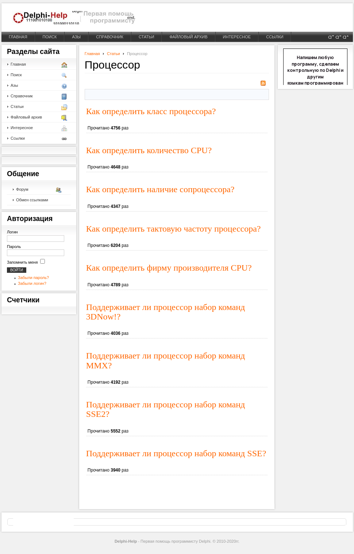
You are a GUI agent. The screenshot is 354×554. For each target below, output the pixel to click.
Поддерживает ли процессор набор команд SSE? (176, 453)
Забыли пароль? (33, 277)
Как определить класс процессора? (151, 111)
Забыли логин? (32, 283)
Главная (92, 53)
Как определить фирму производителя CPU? (169, 267)
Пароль (14, 246)
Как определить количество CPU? (149, 150)
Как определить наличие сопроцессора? (160, 189)
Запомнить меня (22, 262)
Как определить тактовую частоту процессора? (173, 228)
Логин (12, 232)
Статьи (113, 53)
